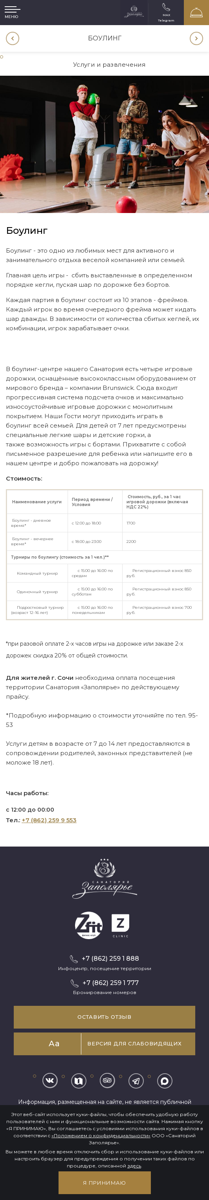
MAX (166, 14)
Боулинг (104, 38)
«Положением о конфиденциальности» (100, 1135)
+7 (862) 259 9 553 (49, 820)
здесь (134, 1166)
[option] (104, 38)
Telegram (166, 20)
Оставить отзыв (104, 1017)
